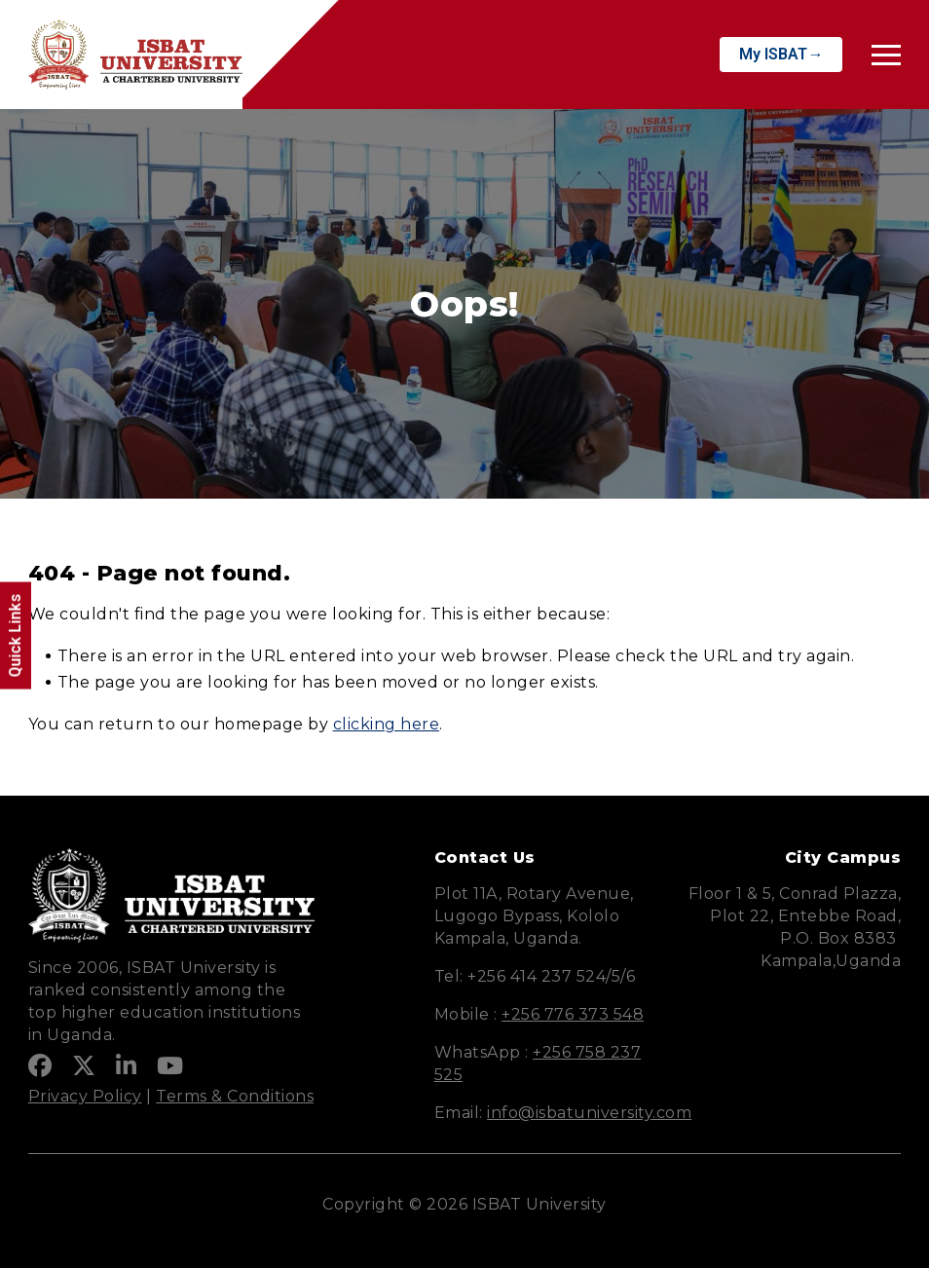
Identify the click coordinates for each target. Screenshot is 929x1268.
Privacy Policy (85, 1096)
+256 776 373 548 (573, 1014)
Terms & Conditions (235, 1096)
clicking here (386, 724)
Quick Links (15, 636)
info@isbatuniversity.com (589, 1112)
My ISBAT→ (781, 54)
